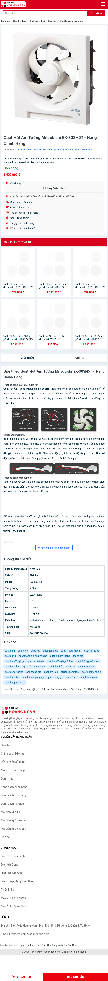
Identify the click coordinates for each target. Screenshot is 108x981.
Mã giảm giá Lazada (13, 820)
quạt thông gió (89, 677)
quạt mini (10, 650)
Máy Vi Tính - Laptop (13, 898)
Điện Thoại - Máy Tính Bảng (17, 881)
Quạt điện (52, 21)
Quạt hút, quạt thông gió (71, 21)
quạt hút (70, 666)
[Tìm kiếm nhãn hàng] (45, 13)
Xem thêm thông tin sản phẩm (54, 547)
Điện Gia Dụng (19, 21)
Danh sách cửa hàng (13, 795)
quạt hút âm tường (60, 656)
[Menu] (103, 4)
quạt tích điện (50, 650)
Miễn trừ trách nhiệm (13, 770)
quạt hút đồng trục (15, 661)
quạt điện (23, 650)
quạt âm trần (51, 672)
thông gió (78, 656)
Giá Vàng (52, 945)
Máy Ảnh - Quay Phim (14, 906)
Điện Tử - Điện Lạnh (13, 856)
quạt (63, 650)
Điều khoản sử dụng (13, 762)
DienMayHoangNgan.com (46, 951)
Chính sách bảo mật (13, 753)
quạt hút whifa (55, 666)
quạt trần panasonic (34, 666)
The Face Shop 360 (35, 945)
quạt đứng (10, 656)
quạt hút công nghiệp (33, 677)
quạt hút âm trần (70, 672)
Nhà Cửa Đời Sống (12, 873)
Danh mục (7, 778)
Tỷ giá (21, 945)
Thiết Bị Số (7, 889)
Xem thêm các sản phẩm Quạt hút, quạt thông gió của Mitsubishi (60, 149)
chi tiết (80, 358)
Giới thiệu (27, 358)
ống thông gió (33, 672)
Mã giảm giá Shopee (13, 828)
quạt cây (35, 650)
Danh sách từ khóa (12, 803)
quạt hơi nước (91, 650)
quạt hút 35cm (12, 666)
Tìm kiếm (96, 13)
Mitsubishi (21, 149)
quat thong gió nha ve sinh (33, 656)
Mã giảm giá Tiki (11, 812)
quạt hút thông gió (91, 672)
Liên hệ (5, 837)
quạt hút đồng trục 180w (60, 661)
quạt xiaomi (75, 650)
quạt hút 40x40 (36, 661)
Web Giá (62, 945)
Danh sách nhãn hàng (14, 787)
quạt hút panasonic (15, 682)
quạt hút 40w (12, 677)
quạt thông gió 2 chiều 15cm (62, 677)
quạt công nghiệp (14, 672)
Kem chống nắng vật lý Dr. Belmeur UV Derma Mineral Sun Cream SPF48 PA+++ (55, 689)
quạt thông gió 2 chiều (88, 661)
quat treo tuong (86, 666)
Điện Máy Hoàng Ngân (74, 951)
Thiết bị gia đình (37, 21)
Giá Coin (72, 945)
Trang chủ (5, 21)
